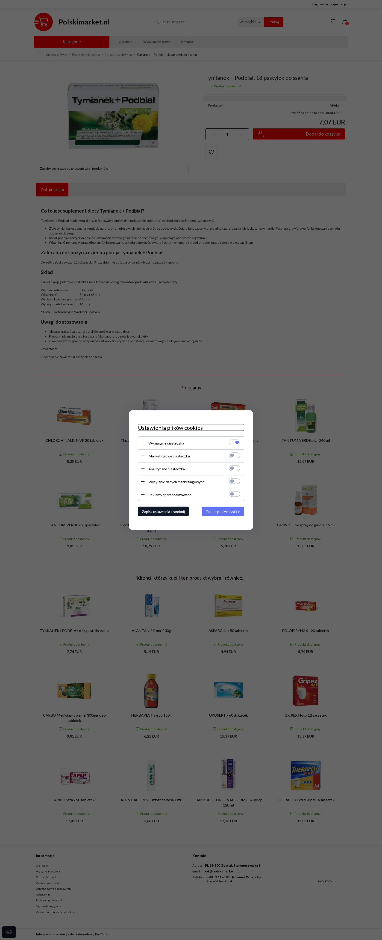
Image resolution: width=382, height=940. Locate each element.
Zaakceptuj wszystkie (223, 511)
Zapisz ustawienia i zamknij (163, 511)
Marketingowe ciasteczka (169, 456)
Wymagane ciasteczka (166, 443)
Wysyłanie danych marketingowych (176, 481)
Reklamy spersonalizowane (169, 494)
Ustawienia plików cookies (170, 427)
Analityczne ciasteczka (166, 468)
